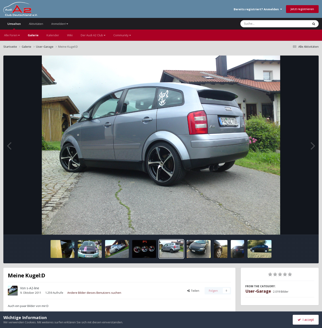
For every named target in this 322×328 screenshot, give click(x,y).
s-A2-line (33, 288)
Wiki (70, 35)
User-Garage (258, 291)
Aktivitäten (36, 24)
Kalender (53, 35)
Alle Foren (12, 35)
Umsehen (14, 26)
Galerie (33, 35)
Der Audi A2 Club (93, 35)
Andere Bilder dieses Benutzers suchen (94, 293)
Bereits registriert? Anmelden (258, 9)
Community (122, 35)
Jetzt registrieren (302, 9)
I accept (306, 319)
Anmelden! (59, 24)
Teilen (193, 291)
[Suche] (265, 23)
